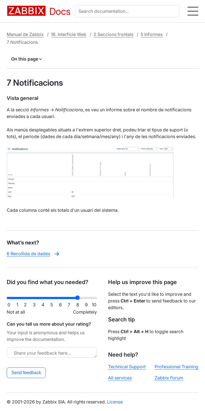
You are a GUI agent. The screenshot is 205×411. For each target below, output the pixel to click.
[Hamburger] (192, 11)
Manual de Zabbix (25, 34)
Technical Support (127, 366)
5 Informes (152, 34)
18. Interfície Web (68, 34)
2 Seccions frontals (113, 34)
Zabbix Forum (169, 378)
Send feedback (26, 372)
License (115, 402)
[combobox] (128, 11)
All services (120, 378)
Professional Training (176, 366)
